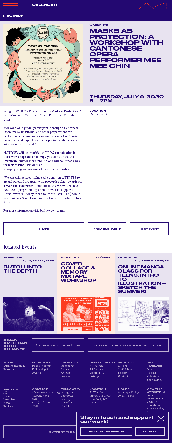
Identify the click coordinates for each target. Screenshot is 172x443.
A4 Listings (96, 369)
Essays (7, 396)
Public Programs (42, 366)
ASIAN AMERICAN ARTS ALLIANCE (15, 344)
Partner (151, 373)
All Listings (96, 366)
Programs (41, 363)
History (123, 373)
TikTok (65, 406)
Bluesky (66, 399)
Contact (123, 376)
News (6, 403)
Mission (123, 366)
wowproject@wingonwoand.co (24, 169)
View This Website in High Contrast (156, 394)
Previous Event (107, 229)
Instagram (67, 392)
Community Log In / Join (58, 345)
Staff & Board (126, 369)
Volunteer (153, 376)
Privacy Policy (155, 408)
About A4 (126, 363)
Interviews (10, 399)
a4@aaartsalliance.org (46, 392)
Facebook (67, 396)
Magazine (11, 389)
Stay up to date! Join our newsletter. (128, 345)
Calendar (44, 5)
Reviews (8, 406)
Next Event (149, 229)
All (5, 392)
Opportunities (102, 363)
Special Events (156, 379)
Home (8, 363)
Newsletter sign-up (106, 432)
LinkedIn (66, 402)
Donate (151, 369)
